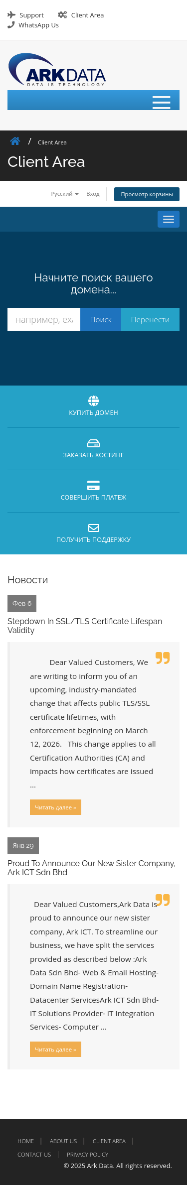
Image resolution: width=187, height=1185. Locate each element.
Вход (92, 193)
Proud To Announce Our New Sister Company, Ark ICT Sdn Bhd (91, 868)
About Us (63, 1141)
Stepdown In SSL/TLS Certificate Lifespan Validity (84, 626)
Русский (65, 193)
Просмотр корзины (147, 194)
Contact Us (34, 1154)
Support (31, 14)
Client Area (87, 14)
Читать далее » (55, 807)
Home (25, 1141)
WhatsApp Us (38, 24)
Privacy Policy (87, 1154)
